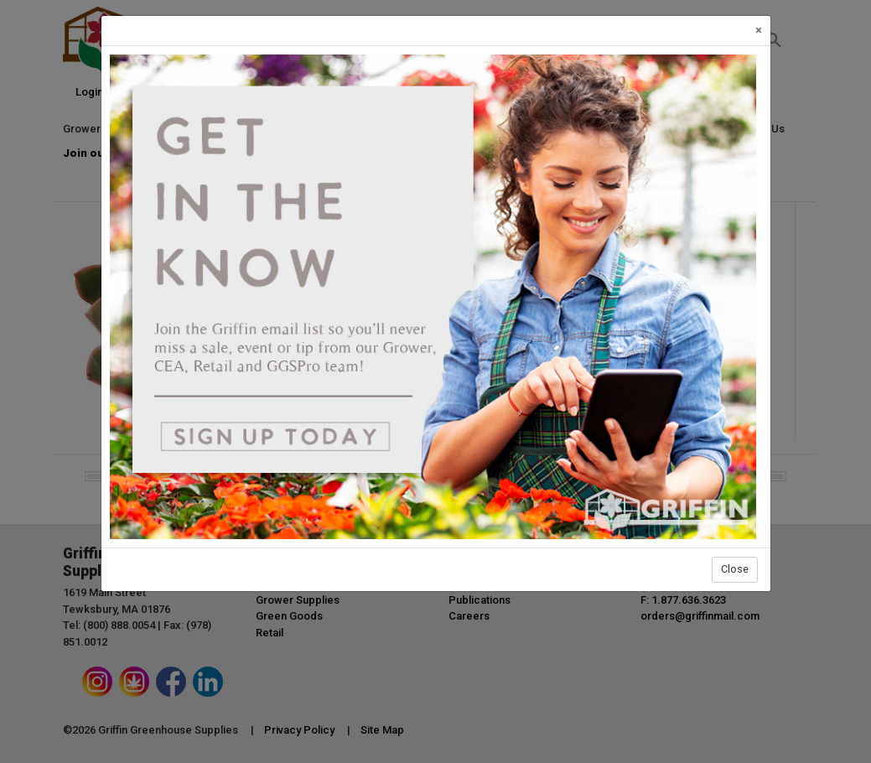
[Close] (758, 30)
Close (735, 569)
